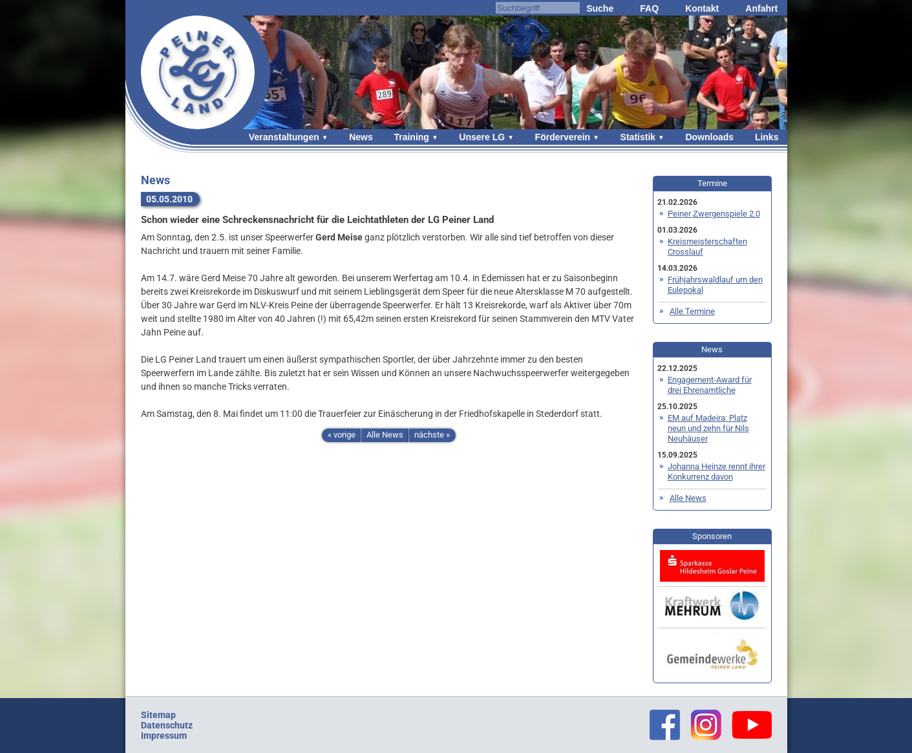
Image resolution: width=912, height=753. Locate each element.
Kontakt (702, 8)
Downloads (709, 137)
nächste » (432, 435)
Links (767, 137)
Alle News (384, 435)
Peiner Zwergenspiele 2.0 (714, 213)
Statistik (637, 137)
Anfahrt (761, 8)
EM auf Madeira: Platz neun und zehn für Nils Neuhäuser (708, 428)
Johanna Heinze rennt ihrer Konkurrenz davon (716, 471)
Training (411, 137)
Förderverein (563, 137)
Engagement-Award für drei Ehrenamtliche (710, 385)
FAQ (649, 8)
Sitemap (158, 715)
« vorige (341, 435)
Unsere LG (482, 137)
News (361, 137)
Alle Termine (692, 311)
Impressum (164, 735)
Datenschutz (167, 725)
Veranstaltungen (284, 137)
